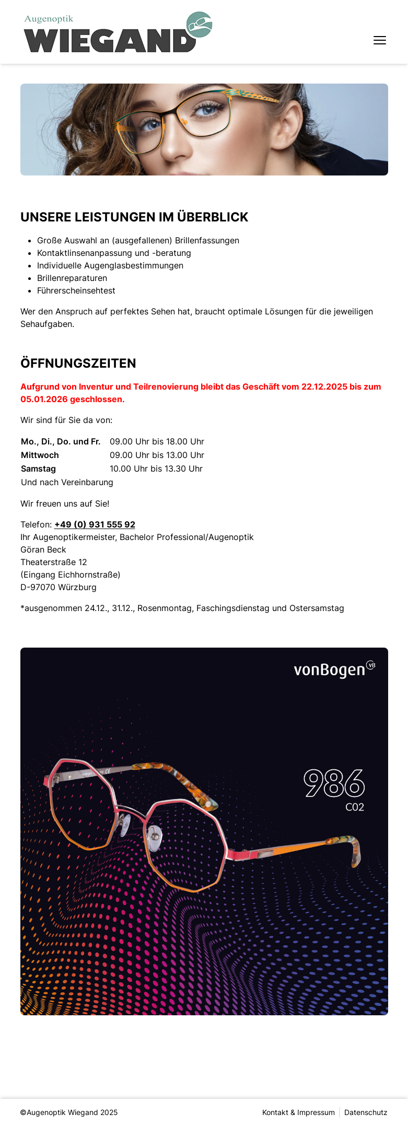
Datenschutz (366, 1112)
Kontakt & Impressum (299, 1112)
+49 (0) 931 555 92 (94, 524)
